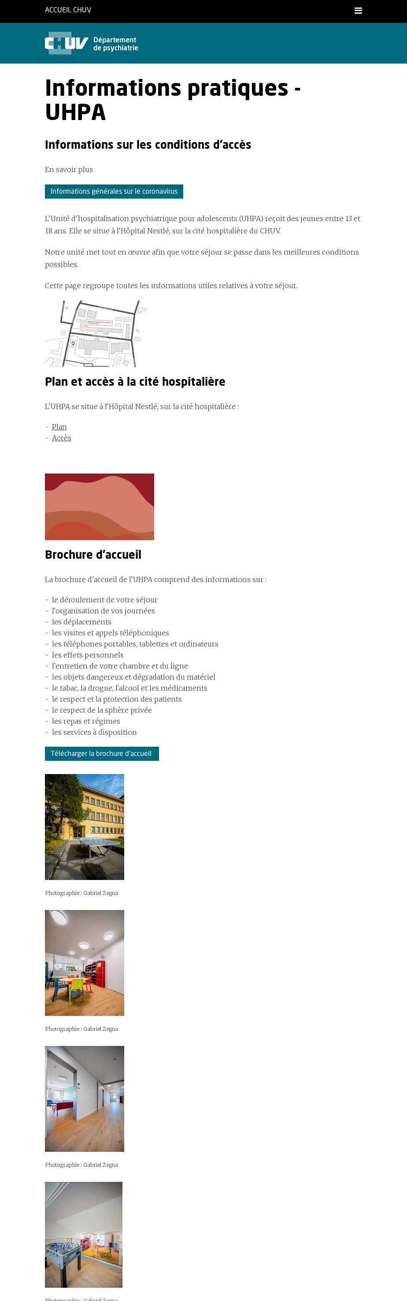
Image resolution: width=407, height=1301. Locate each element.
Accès (61, 437)
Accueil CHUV (68, 10)
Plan (59, 426)
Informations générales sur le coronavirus (114, 191)
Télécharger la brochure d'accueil (102, 753)
